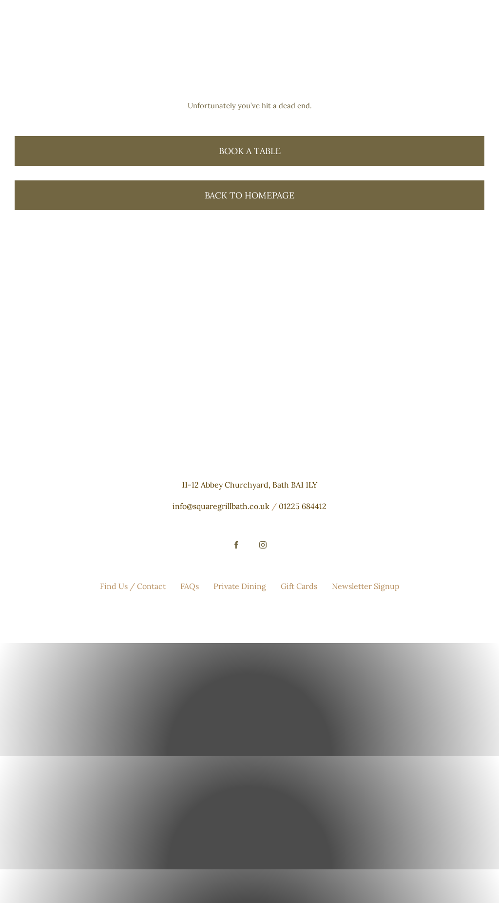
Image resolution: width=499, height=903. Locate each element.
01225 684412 (302, 506)
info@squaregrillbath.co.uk (221, 506)
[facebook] (236, 545)
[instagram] (263, 545)
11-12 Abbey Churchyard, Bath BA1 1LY (249, 485)
